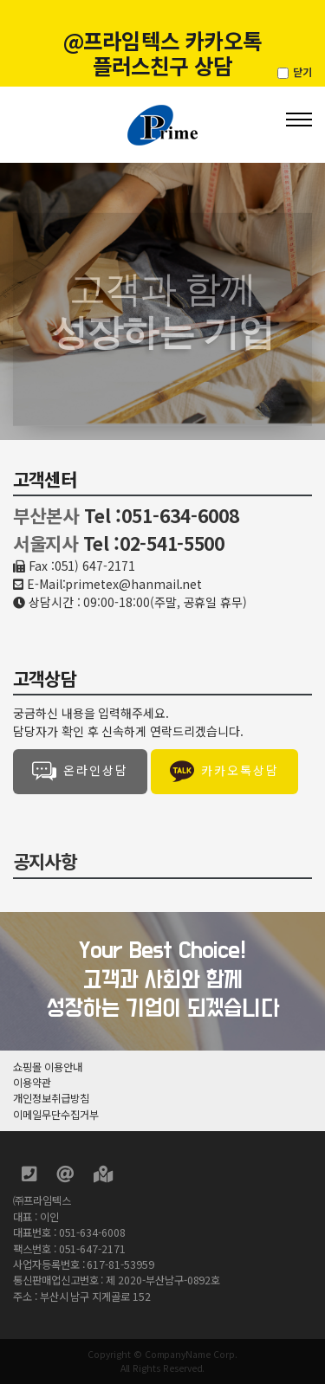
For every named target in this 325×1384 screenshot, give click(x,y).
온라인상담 (80, 772)
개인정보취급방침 (51, 1098)
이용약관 (32, 1082)
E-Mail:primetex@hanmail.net (114, 583)
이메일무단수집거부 (55, 1114)
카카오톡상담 (224, 772)
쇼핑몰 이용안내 (47, 1067)
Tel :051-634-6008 (161, 515)
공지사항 (44, 861)
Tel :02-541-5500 (153, 543)
